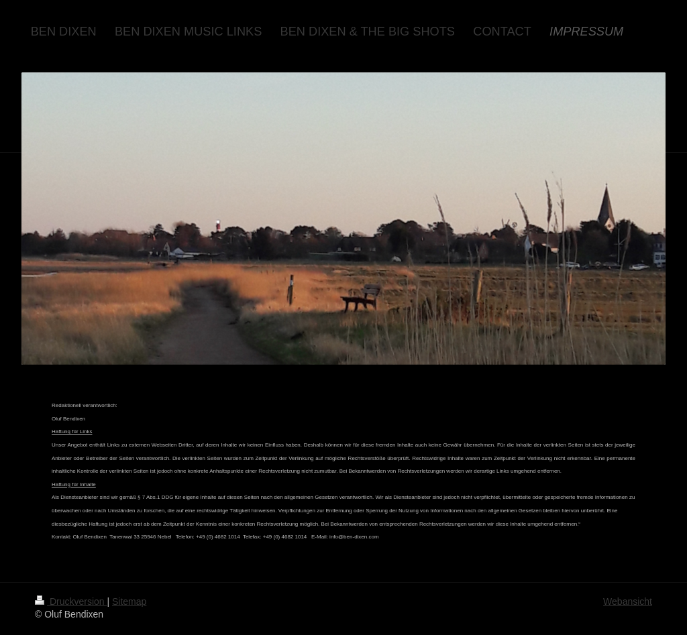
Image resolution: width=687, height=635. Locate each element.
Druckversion (71, 601)
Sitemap (129, 601)
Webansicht (627, 601)
